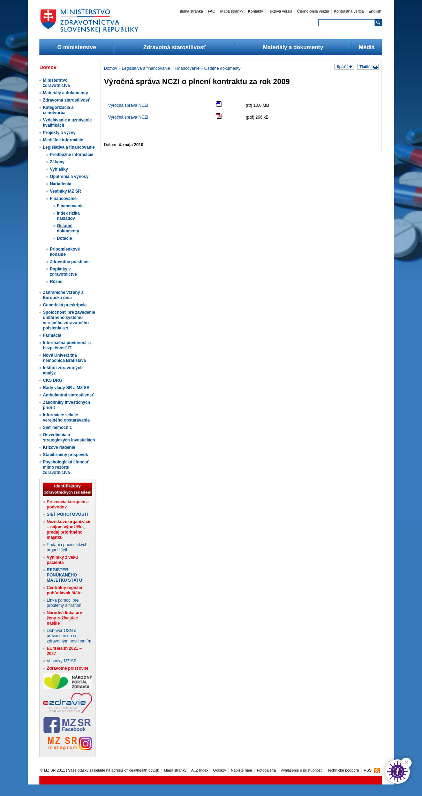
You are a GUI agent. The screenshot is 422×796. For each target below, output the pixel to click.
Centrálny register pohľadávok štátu (65, 590)
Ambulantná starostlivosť (68, 395)
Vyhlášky (59, 169)
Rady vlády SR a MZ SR (66, 387)
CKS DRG (52, 380)
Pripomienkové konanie (65, 252)
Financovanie (63, 198)
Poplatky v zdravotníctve (63, 272)
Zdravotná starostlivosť (174, 47)
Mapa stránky (231, 11)
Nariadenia (60, 183)
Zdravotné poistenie (70, 261)
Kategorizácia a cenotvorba (58, 110)
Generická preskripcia (64, 305)
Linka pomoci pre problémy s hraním (64, 603)
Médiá (367, 47)
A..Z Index (199, 770)
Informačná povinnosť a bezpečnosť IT (67, 345)
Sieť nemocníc (57, 427)
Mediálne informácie (63, 139)
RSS (367, 770)
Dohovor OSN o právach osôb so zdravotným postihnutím (69, 636)
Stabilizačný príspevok (65, 454)
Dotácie (64, 238)
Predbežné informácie (71, 154)
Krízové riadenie (59, 447)
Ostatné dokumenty (68, 228)
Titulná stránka (190, 11)
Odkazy (219, 770)
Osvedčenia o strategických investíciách (69, 437)
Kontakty (255, 11)
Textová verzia (280, 11)
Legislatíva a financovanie (69, 147)
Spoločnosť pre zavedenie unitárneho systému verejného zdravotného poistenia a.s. (69, 320)
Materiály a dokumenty (293, 47)
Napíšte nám (241, 770)
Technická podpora (343, 770)
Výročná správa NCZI (128, 105)
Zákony (57, 161)
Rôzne (56, 281)
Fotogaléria (266, 770)
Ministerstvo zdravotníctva (56, 83)
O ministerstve (76, 47)
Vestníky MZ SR (65, 191)
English (375, 11)
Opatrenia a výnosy (69, 176)
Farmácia (52, 335)
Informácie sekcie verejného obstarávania (66, 417)
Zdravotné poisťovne (68, 668)
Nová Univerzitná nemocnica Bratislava (64, 358)
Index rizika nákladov (68, 216)
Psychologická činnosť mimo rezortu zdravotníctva (66, 467)
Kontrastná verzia (349, 11)
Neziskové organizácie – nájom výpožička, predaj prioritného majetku (69, 529)
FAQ (212, 11)
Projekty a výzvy (59, 132)
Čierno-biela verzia (313, 11)
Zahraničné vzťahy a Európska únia (63, 295)
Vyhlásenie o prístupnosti (302, 770)
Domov (110, 68)
